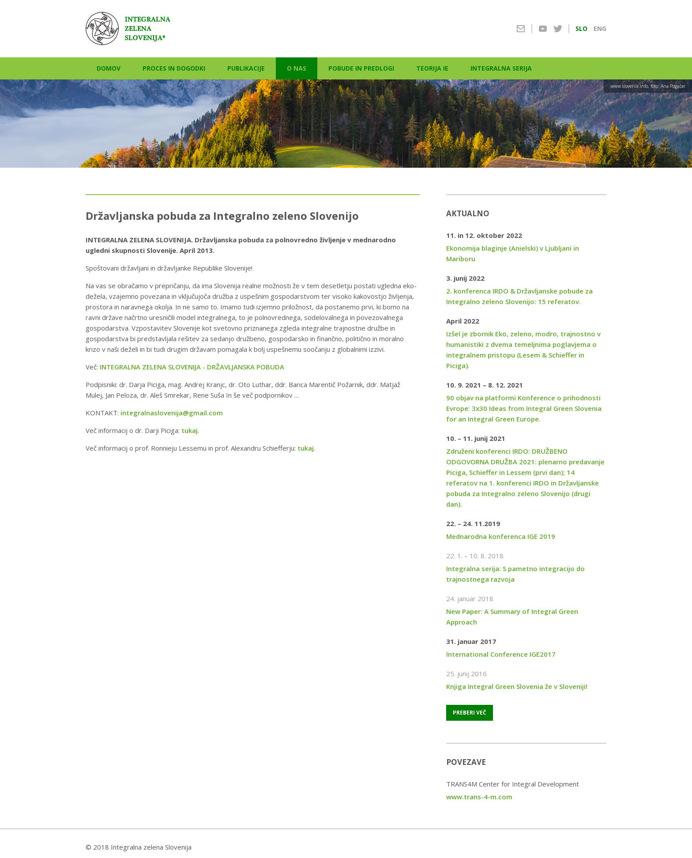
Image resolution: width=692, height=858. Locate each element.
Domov (108, 68)
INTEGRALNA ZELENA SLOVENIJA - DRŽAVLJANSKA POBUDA (192, 366)
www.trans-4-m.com (479, 796)
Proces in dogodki (174, 68)
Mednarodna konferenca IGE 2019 (500, 536)
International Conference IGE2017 (501, 654)
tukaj (189, 430)
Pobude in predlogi (361, 68)
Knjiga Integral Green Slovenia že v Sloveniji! (516, 686)
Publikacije (246, 68)
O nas (296, 68)
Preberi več (469, 712)
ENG (600, 28)
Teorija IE (432, 68)
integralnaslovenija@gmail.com (171, 412)
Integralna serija (501, 68)
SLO (581, 28)
